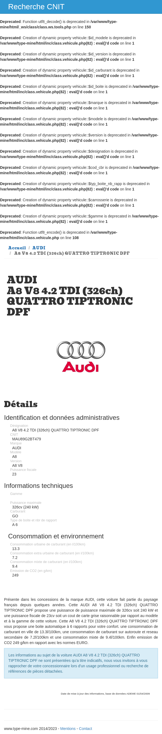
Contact (85, 728)
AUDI (38, 248)
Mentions (68, 728)
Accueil (17, 248)
